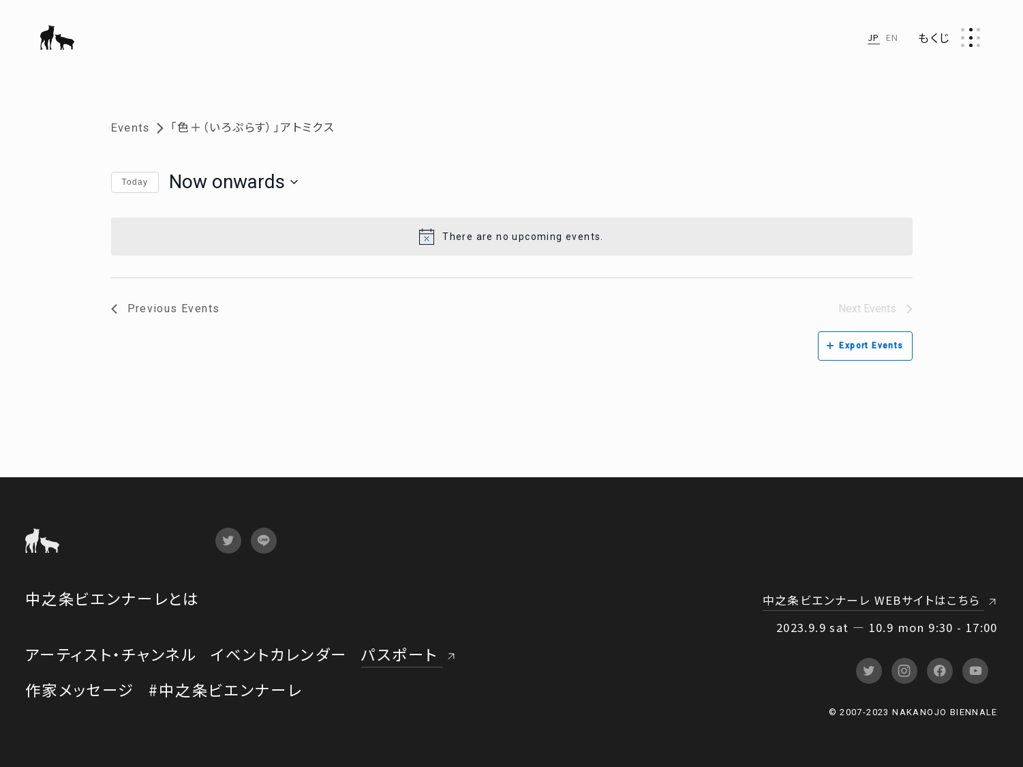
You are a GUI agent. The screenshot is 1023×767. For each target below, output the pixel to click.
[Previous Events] (165, 309)
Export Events (865, 345)
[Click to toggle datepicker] (233, 182)
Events (130, 127)
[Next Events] (875, 309)
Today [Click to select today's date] (135, 182)
